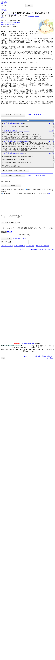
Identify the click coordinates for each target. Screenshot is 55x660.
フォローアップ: (5, 181)
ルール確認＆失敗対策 (19, 242)
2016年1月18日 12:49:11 (10, 123)
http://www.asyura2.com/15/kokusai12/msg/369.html (9, 14)
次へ (48, 253)
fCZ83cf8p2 (20, 141)
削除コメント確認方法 (42, 250)
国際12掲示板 (42, 253)
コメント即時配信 (19, 250)
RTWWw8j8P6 (20, 123)
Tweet (2, 17)
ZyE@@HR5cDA (26, 141)
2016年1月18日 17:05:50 (10, 141)
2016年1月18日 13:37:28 (10, 131)
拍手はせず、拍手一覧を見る (36, 114)
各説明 (50, 193)
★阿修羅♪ (4, 2)
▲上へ (22, 253)
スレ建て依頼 (30, 250)
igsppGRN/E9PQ (31, 16)
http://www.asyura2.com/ (28, 347)
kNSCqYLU (37, 16)
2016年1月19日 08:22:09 (10, 153)
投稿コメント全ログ (7, 250)
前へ (53, 253)
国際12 (3, 4)
